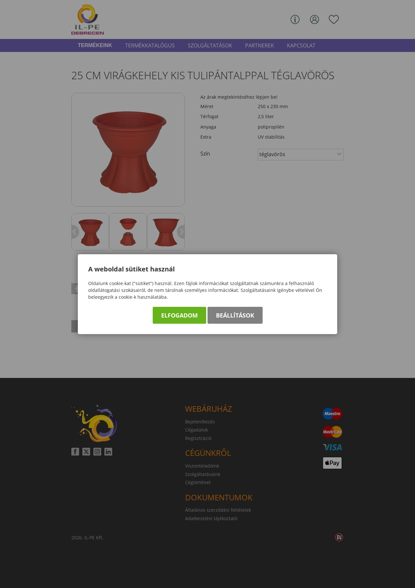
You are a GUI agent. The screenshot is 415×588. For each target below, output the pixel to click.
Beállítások (235, 315)
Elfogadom (179, 315)
